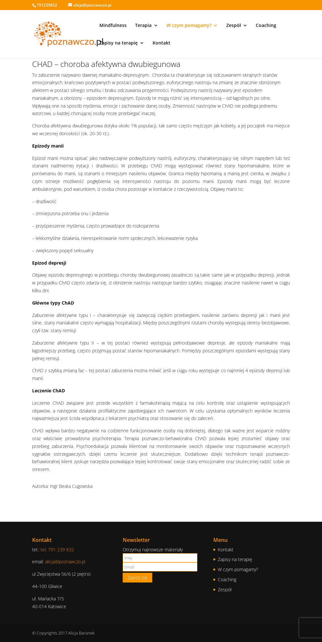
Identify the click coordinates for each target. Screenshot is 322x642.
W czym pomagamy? (189, 25)
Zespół (233, 25)
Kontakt (161, 43)
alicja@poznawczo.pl (65, 561)
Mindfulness (113, 25)
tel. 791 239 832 (57, 549)
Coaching (266, 25)
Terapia (143, 25)
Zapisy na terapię (118, 43)
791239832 (47, 5)
